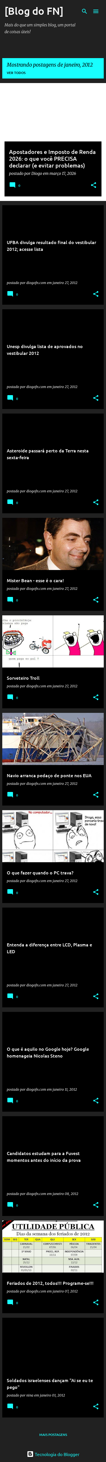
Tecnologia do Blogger (53, 1454)
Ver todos (16, 72)
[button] (93, 185)
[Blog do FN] (34, 11)
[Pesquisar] (84, 11)
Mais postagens (53, 1434)
